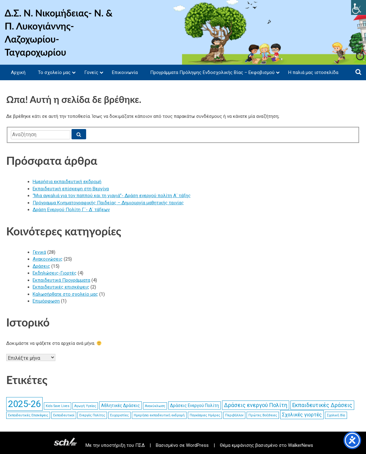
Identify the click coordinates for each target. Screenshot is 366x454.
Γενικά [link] (39, 252)
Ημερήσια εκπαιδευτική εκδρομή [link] (67, 181)
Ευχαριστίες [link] (119, 415)
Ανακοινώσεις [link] (48, 259)
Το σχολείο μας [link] (54, 72)
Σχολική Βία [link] (336, 415)
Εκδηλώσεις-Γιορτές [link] (54, 273)
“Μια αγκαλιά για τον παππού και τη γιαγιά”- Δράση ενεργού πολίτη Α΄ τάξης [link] (112, 195)
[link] (358, 7)
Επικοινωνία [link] (125, 72)
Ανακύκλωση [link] (155, 406)
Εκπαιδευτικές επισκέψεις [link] (61, 287)
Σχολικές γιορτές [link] (302, 415)
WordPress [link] (197, 445)
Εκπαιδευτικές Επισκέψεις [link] (28, 415)
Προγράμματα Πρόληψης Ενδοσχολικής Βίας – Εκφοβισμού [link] (212, 72)
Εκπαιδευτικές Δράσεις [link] (322, 405)
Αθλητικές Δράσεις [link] (120, 405)
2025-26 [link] (24, 404)
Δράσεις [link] (41, 266)
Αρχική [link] (18, 72)
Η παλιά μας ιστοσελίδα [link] (313, 72)
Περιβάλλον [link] (234, 415)
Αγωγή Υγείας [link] (85, 406)
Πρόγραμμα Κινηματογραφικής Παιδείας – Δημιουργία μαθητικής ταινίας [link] (108, 203)
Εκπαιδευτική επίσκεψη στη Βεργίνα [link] (71, 189)
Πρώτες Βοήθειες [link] (262, 415)
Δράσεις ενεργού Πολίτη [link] (255, 405)
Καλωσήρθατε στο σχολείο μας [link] (65, 294)
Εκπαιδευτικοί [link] (63, 415)
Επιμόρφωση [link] (46, 301)
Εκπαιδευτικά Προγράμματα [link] (61, 280)
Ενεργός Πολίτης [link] (92, 415)
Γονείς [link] (91, 72)
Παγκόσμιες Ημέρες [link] (205, 415)
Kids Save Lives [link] (57, 406)
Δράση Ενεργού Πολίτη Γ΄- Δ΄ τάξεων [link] (71, 209)
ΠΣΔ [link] (140, 445)
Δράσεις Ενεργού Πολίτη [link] (194, 405)
